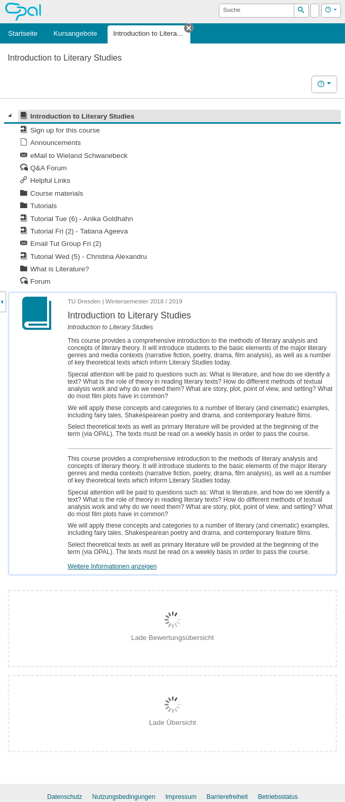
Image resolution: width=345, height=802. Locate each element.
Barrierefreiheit (227, 796)
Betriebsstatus (278, 796)
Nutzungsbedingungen (123, 796)
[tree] (172, 199)
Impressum (181, 796)
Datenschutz (64, 796)
